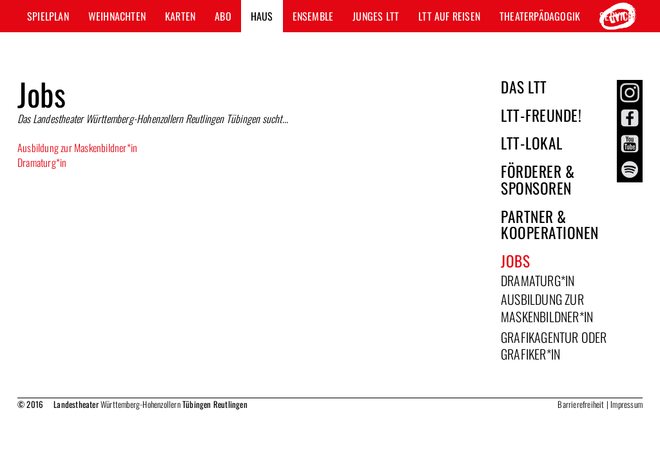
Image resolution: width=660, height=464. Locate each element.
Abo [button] (223, 16)
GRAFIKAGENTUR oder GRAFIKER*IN (554, 345)
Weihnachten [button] (117, 16)
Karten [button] (180, 16)
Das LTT (524, 86)
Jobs (515, 260)
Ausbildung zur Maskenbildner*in (77, 147)
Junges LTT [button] (376, 16)
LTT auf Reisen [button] (449, 16)
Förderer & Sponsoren (537, 179)
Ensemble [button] (313, 16)
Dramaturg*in (41, 162)
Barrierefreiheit (581, 404)
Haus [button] (262, 16)
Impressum (626, 404)
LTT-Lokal (532, 142)
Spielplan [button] (48, 16)
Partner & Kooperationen (550, 224)
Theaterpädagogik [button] (540, 16)
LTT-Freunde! (541, 115)
